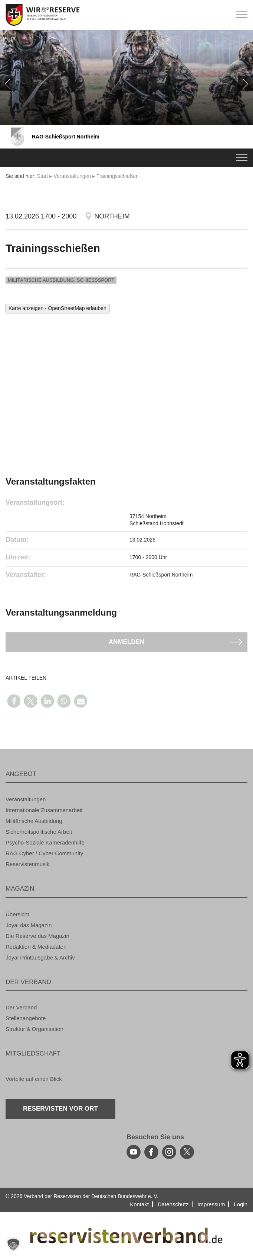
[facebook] (151, 1152)
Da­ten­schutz (173, 1204)
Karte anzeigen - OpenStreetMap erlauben (57, 308)
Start (42, 176)
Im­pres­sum (211, 1204)
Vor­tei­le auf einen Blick (34, 1079)
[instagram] (169, 1152)
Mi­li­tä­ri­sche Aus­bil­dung (34, 821)
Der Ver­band (21, 1007)
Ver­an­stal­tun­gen (72, 176)
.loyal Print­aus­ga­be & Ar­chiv (40, 957)
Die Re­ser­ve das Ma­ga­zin (37, 936)
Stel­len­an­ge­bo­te (26, 1018)
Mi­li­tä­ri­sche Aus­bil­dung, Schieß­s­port (61, 280)
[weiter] (245, 83)
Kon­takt (139, 1204)
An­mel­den (126, 641)
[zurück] (7, 83)
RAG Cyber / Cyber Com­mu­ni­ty (44, 853)
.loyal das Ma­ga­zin (29, 925)
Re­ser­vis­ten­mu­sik (27, 864)
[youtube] (133, 1152)
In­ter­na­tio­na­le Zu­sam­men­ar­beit (44, 810)
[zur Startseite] (126, 15)
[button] (13, 701)
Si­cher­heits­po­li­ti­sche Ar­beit (39, 831)
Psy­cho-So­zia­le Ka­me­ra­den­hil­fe (45, 842)
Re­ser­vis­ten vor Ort (60, 1108)
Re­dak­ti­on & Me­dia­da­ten (36, 947)
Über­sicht (17, 914)
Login (240, 1204)
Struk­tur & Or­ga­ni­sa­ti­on (34, 1029)
